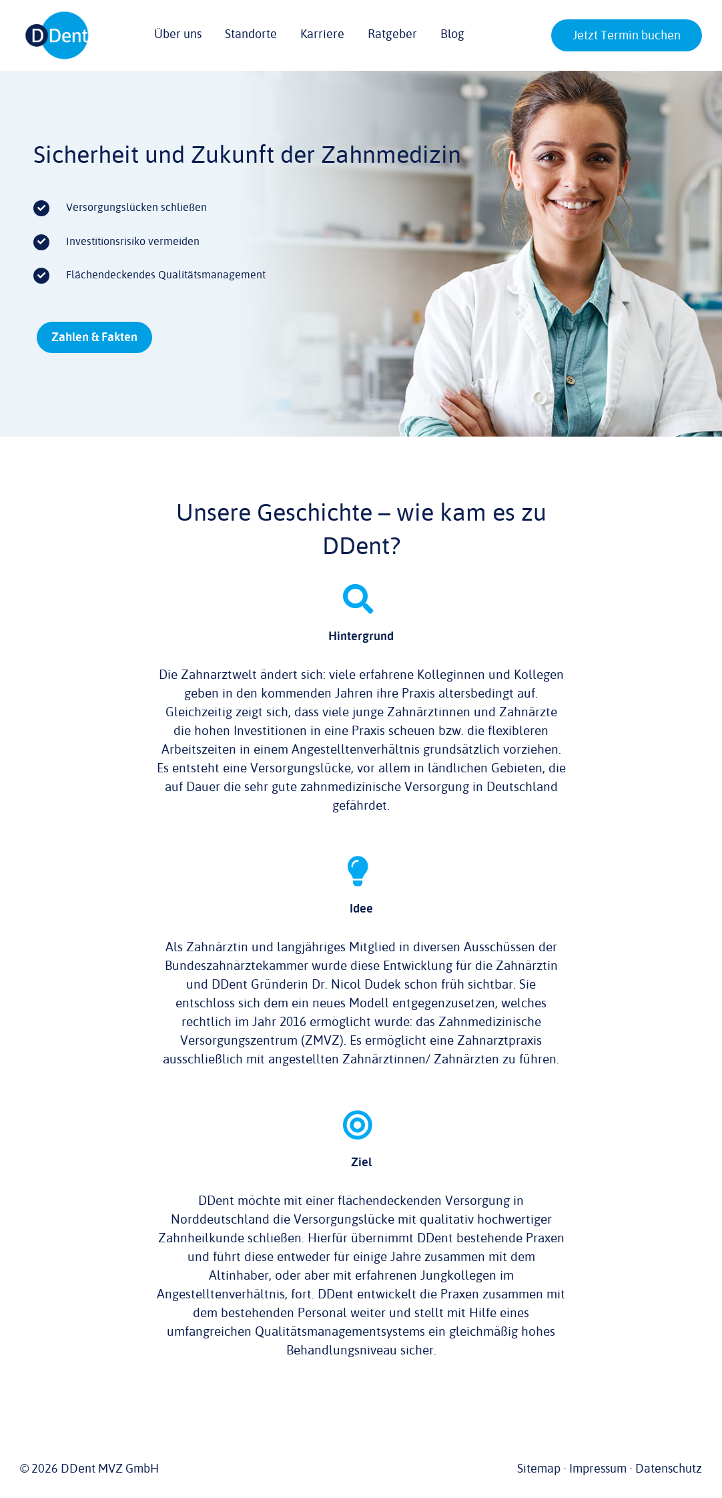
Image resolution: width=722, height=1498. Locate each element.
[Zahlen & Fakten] (94, 337)
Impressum (598, 1468)
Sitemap (539, 1468)
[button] (592, 36)
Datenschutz (668, 1468)
